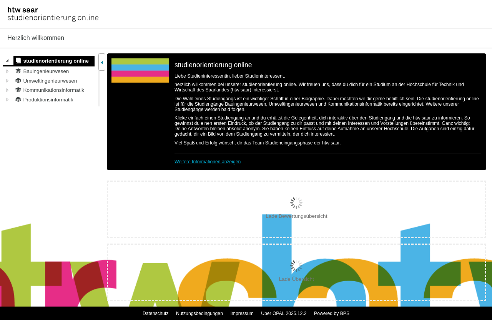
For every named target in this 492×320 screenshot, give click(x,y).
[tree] (49, 80)
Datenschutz (156, 313)
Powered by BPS (331, 313)
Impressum (241, 313)
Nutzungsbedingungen (199, 313)
